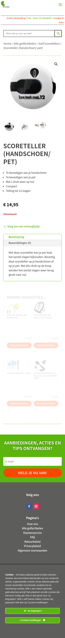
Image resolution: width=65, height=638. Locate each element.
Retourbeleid (32, 541)
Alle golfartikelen (25, 43)
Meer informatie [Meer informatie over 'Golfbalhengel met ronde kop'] (18, 344)
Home (7, 43)
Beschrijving (16, 237)
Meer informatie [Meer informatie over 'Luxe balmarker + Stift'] (18, 407)
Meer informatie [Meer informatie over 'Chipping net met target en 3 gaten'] (47, 344)
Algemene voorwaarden (32, 550)
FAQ (32, 537)
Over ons (32, 524)
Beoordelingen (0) (20, 243)
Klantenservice (32, 533)
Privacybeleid (32, 546)
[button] (56, 64)
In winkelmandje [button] (47, 407)
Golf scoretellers (49, 43)
